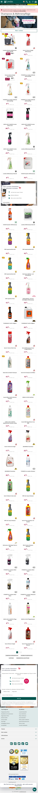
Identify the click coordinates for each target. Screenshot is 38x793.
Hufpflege (11, 658)
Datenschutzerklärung (20, 704)
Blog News (14, 691)
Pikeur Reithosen (22, 715)
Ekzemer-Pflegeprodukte (26, 655)
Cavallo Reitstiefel (23, 712)
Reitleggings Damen (5, 723)
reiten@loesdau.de (22, 791)
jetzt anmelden (6, 202)
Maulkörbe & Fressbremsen (7, 713)
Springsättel (3, 725)
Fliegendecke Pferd (5, 712)
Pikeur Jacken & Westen (24, 719)
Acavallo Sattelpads (23, 725)
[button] (2, 2)
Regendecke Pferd (5, 715)
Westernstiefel (4, 717)
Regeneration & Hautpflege (22, 658)
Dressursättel (4, 719)
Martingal (3, 721)
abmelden (8, 705)
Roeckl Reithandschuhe (24, 721)
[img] (36, 2)
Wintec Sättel (22, 723)
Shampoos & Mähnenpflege (12, 655)
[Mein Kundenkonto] (30, 2)
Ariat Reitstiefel (22, 717)
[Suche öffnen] (27, 2)
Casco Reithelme (22, 713)
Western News (7, 691)
